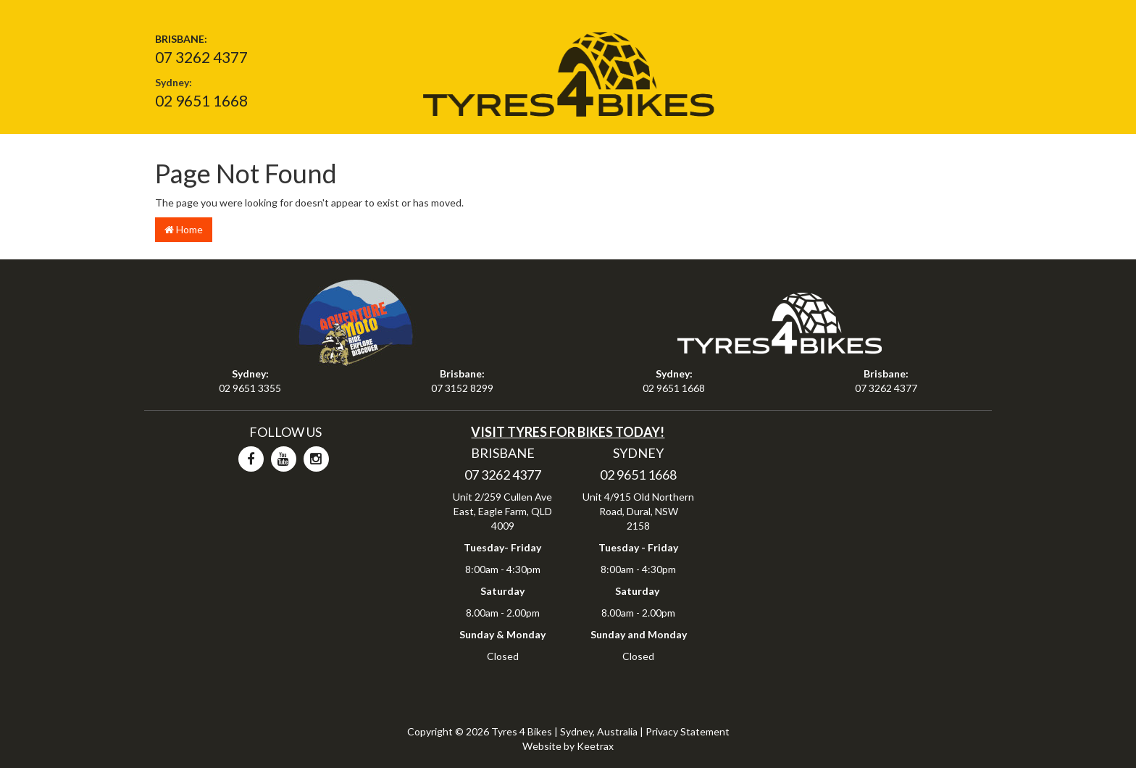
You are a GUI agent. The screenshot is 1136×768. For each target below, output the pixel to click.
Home (183, 229)
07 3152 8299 (462, 388)
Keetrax (595, 746)
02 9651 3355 (250, 388)
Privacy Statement (688, 731)
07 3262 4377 (201, 57)
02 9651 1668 (201, 100)
